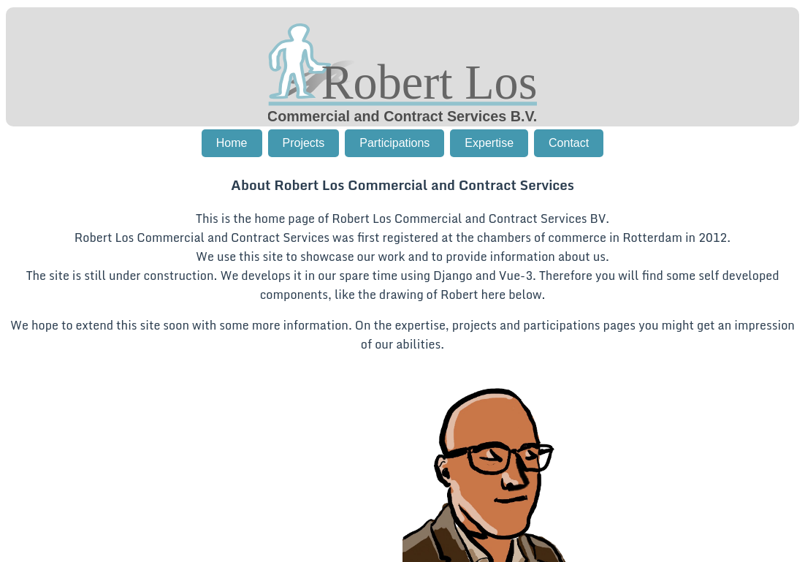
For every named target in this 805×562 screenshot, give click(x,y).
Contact (569, 143)
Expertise (489, 143)
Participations (394, 143)
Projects (304, 143)
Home (232, 143)
